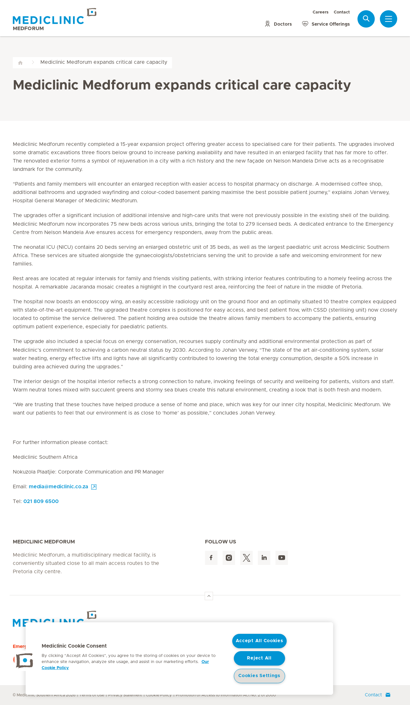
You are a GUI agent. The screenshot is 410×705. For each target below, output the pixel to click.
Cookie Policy (159, 695)
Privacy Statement (125, 695)
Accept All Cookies (259, 641)
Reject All (259, 658)
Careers (321, 12)
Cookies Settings (259, 676)
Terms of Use (91, 695)
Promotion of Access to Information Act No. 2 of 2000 (226, 695)
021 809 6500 (41, 501)
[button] (24, 660)
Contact (342, 12)
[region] (179, 658)
